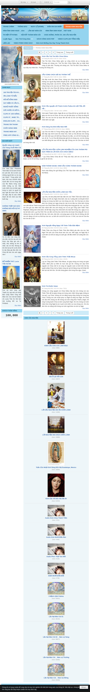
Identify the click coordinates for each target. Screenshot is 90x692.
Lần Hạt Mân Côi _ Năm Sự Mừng (56, 678)
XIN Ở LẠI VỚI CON (56, 377)
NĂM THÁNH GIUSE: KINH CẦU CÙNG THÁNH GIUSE (62, 166)
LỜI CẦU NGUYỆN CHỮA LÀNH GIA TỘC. (57, 192)
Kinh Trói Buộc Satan (50, 286)
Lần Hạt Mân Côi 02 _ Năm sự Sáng (56, 637)
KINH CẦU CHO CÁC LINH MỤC (56, 346)
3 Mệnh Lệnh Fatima (56, 596)
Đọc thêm (18, 201)
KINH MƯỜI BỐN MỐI (56, 576)
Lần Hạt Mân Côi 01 (56, 616)
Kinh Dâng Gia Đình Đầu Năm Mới (54, 127)
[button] (24, 39)
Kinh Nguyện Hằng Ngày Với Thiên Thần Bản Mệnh (61, 225)
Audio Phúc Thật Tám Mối (56, 556)
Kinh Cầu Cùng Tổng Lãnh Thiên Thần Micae (58, 257)
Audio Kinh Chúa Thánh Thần (56, 518)
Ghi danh (33, 2)
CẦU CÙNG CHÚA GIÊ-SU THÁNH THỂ (56, 75)
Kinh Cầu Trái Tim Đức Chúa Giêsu (55, 56)
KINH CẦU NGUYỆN (31, 318)
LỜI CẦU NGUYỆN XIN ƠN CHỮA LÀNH (56, 410)
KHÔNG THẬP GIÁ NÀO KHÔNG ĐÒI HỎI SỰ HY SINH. (11, 208)
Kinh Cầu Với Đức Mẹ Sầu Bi (56, 498)
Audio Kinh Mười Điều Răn (56, 537)
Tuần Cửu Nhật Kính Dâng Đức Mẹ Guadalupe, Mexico (56, 467)
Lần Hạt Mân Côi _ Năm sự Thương (56, 657)
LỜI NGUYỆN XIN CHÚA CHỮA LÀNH (56, 435)
